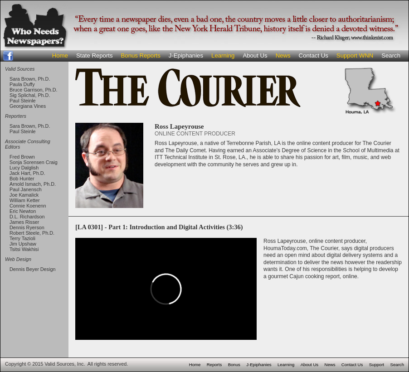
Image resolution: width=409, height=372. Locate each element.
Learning (222, 55)
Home (60, 55)
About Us (255, 55)
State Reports (94, 55)
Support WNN (354, 55)
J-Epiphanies (186, 55)
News (283, 55)
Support (377, 364)
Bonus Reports (141, 55)
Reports (214, 364)
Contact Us (313, 55)
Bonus (234, 364)
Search (390, 55)
